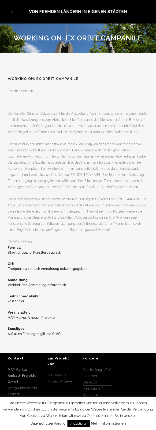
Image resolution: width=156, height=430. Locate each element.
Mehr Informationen (108, 423)
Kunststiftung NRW (97, 370)
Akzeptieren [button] (78, 423)
